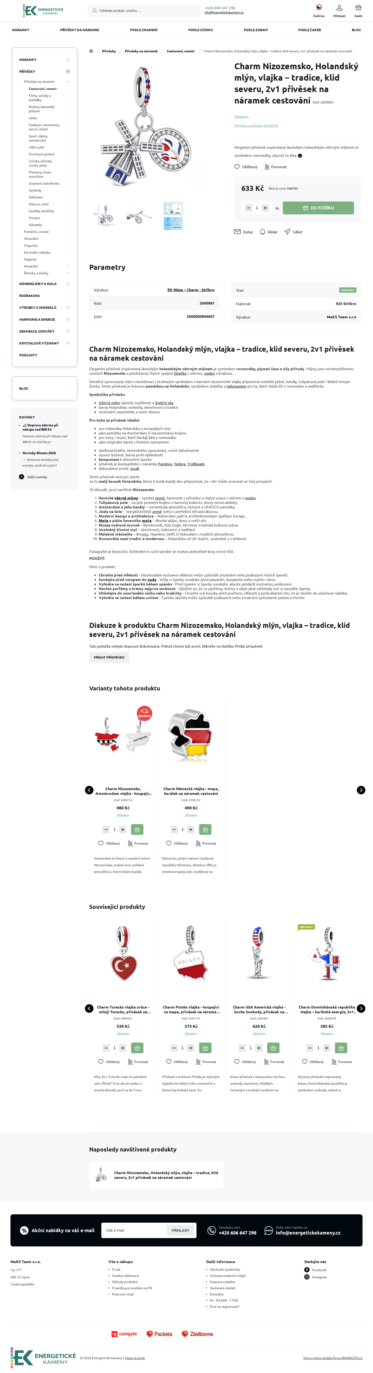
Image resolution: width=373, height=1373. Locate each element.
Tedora (180, 463)
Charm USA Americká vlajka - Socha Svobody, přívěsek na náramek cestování (259, 1009)
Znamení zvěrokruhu (44, 183)
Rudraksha (29, 295)
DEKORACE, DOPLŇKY (36, 331)
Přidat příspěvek (109, 657)
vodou (209, 373)
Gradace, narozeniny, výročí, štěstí (44, 127)
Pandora (165, 463)
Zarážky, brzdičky (41, 211)
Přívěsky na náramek (141, 51)
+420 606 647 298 (220, 7)
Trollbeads (196, 463)
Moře (103, 520)
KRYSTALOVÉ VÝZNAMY (39, 343)
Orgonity (31, 245)
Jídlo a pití (36, 147)
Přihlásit (180, 1230)
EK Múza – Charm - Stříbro (191, 289)
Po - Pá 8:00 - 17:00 (224, 1300)
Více (293, 155)
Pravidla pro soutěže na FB (132, 1288)
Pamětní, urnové (36, 231)
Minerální (31, 238)
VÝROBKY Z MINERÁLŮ (37, 307)
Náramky (27, 59)
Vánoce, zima (39, 204)
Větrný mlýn (109, 402)
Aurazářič (31, 266)
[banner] (43, 11)
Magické (30, 259)
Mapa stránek (135, 1358)
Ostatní (34, 218)
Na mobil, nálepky (37, 252)
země (160, 497)
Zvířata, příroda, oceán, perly (40, 163)
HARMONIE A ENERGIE (37, 319)
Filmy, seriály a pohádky (40, 97)
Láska (33, 118)
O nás (116, 1269)
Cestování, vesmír (181, 51)
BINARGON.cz (352, 1358)
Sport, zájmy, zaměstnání (38, 138)
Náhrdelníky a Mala (38, 283)
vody (152, 579)
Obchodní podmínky (225, 1269)
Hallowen (36, 197)
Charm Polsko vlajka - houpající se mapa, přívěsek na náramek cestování (191, 1009)
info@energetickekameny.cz (224, 12)
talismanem (236, 386)
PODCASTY (28, 355)
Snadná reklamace (125, 1275)
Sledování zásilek (222, 1288)
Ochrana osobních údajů (228, 1275)
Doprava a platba (222, 1281)
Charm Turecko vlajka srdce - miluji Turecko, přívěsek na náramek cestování (123, 1009)
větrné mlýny (126, 497)
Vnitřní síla (164, 402)
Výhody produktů (125, 1281)
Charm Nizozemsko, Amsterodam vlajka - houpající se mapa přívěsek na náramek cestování (123, 791)
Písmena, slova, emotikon (40, 174)
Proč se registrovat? (225, 1306)
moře (147, 520)
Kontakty (217, 1294)
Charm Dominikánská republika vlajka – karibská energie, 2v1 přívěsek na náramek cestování (327, 1009)
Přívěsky (109, 51)
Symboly (35, 190)
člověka (180, 373)
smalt (134, 468)
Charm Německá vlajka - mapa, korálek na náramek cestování (191, 791)
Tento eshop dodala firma (322, 1358)
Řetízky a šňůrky (36, 273)
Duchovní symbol (41, 154)
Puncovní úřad (122, 1294)
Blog (23, 388)
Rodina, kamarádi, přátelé (42, 108)
